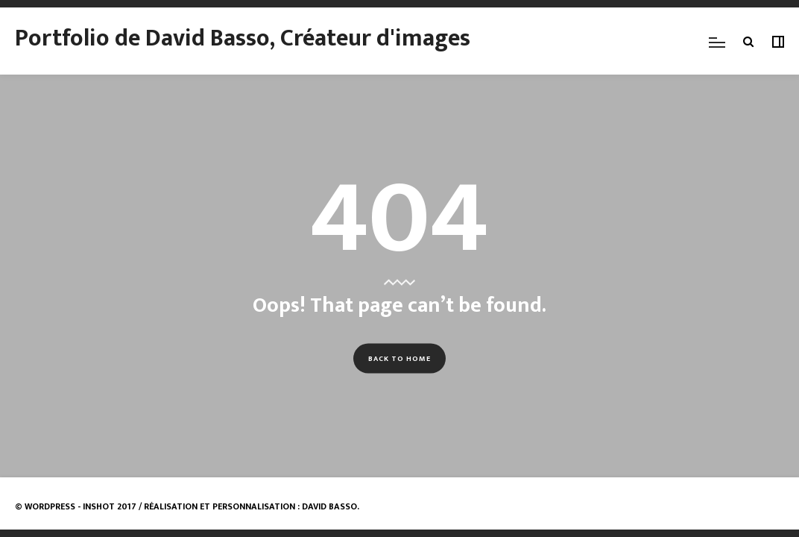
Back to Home (399, 358)
